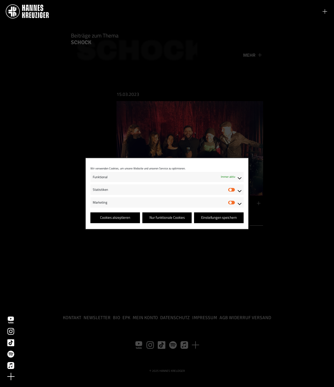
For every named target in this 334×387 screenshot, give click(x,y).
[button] (324, 11)
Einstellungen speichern (219, 217)
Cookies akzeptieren (115, 217)
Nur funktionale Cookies (167, 217)
